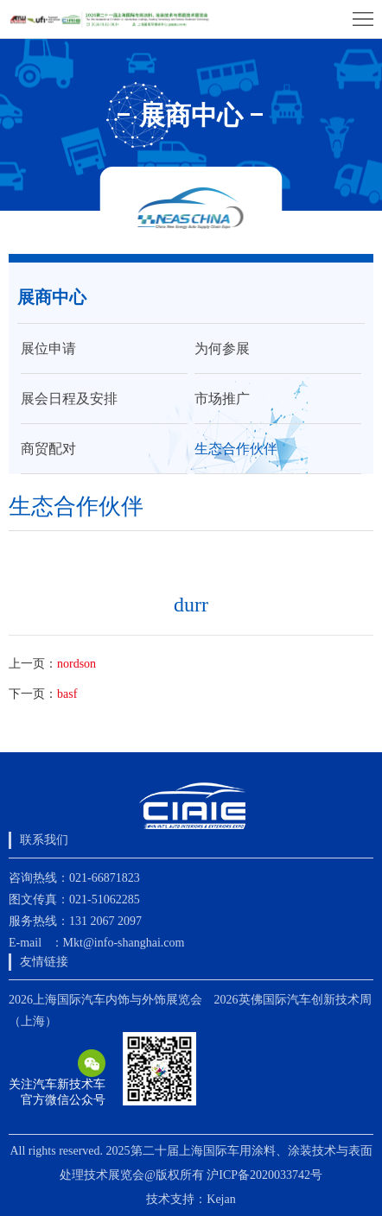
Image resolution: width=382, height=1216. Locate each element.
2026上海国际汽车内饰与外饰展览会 (105, 999)
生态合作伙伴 (235, 448)
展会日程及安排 (69, 398)
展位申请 (48, 348)
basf (67, 693)
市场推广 (222, 398)
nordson (76, 663)
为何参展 (222, 348)
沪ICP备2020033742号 (264, 1174)
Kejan (221, 1199)
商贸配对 (48, 448)
